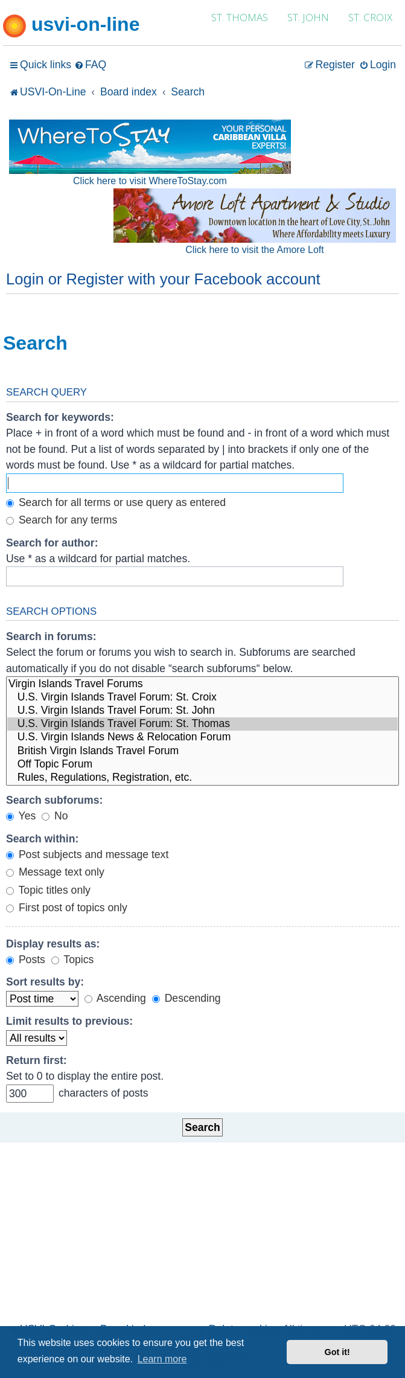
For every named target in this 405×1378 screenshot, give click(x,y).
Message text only (55, 872)
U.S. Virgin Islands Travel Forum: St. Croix (202, 697)
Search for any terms (61, 520)
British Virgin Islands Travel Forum (202, 751)
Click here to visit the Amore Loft (254, 250)
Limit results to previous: (69, 1021)
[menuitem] (90, 65)
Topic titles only (48, 890)
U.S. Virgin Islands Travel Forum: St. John (202, 710)
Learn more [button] (162, 1359)
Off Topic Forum (202, 764)
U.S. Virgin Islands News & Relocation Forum (202, 737)
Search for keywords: (60, 417)
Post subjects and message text (87, 854)
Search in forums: (51, 636)
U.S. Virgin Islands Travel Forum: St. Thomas (202, 724)
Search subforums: (54, 800)
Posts (25, 959)
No (55, 816)
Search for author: (52, 543)
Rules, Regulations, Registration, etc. (202, 777)
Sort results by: (45, 982)
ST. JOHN (308, 17)
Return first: (36, 1060)
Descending (186, 998)
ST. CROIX (370, 17)
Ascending (115, 998)
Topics (72, 959)
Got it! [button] (337, 1352)
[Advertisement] (202, 1229)
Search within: (42, 839)
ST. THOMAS (239, 17)
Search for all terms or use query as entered (116, 502)
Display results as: (53, 944)
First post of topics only (66, 908)
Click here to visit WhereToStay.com (150, 181)
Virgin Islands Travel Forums (202, 684)
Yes (21, 816)
